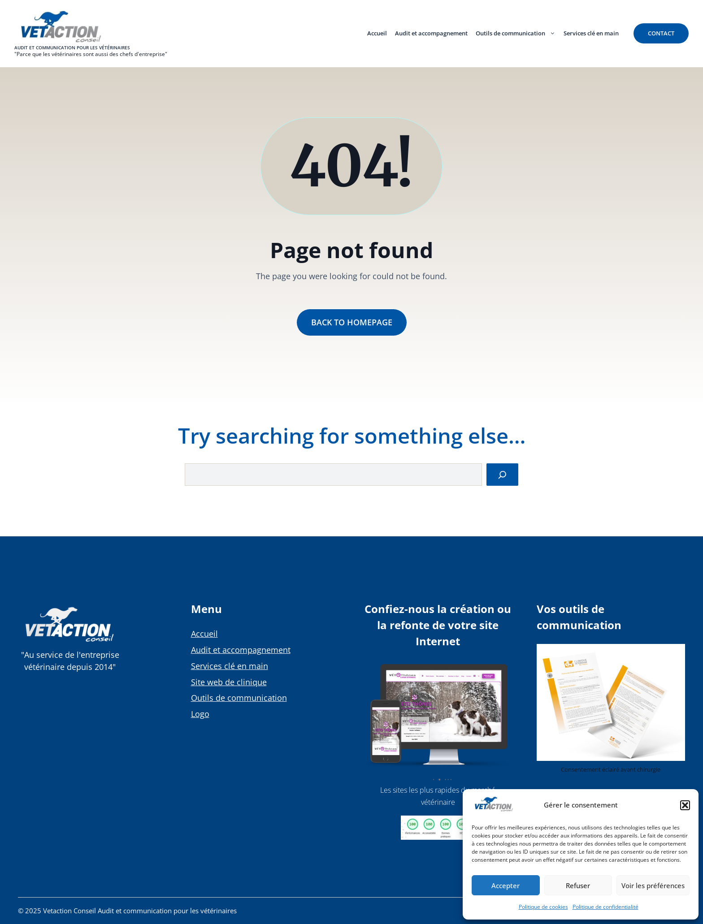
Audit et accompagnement (431, 33)
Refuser (578, 885)
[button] (685, 805)
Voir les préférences (653, 885)
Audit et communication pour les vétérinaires (72, 47)
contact (661, 33)
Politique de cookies (543, 907)
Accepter (505, 885)
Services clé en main (591, 33)
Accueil (377, 33)
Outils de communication (518, 33)
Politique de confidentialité (605, 907)
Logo (200, 713)
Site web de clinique (229, 682)
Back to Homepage (351, 322)
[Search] (502, 474)
